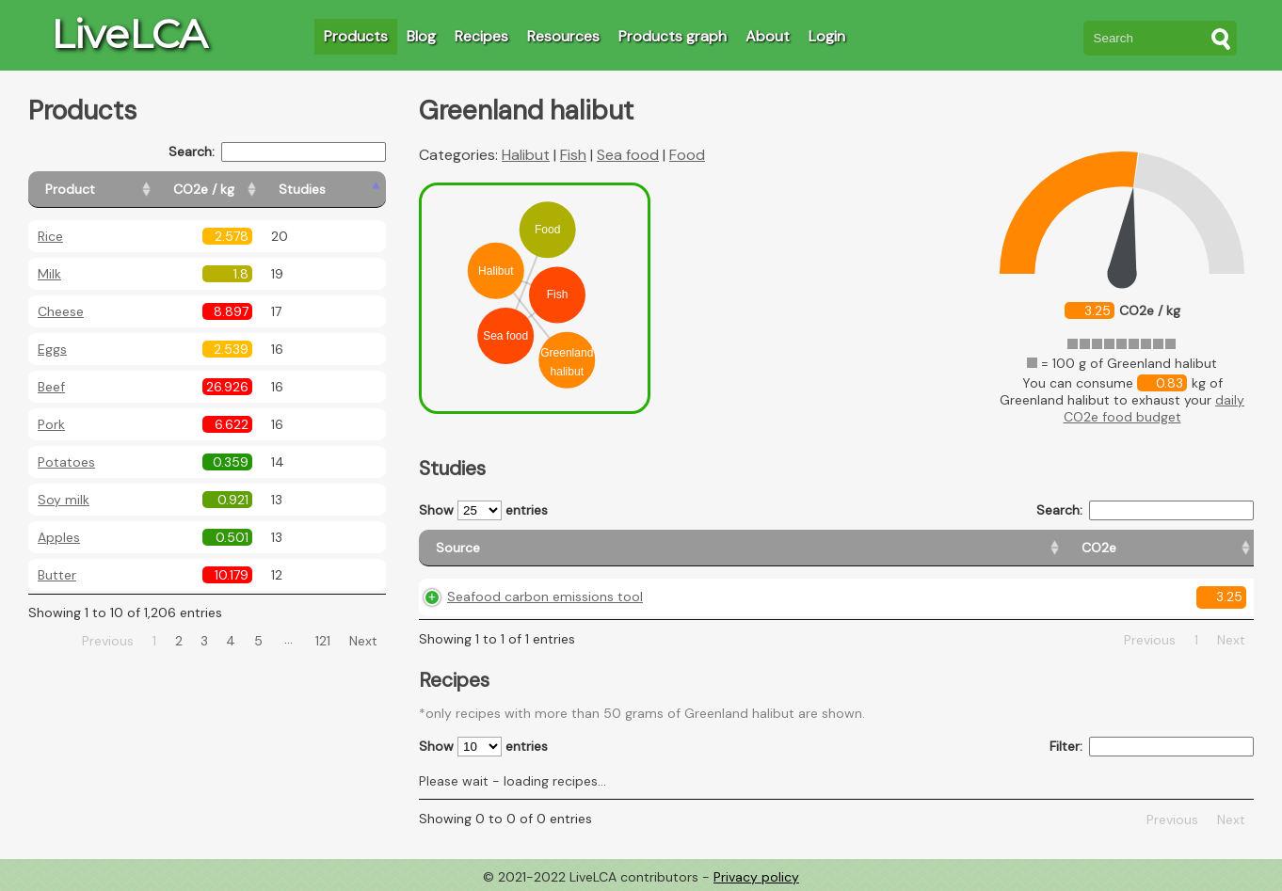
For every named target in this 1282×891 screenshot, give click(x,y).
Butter (57, 574)
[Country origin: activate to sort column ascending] (870, 548)
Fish (573, 155)
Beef (51, 386)
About (767, 36)
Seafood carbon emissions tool (545, 596)
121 (322, 640)
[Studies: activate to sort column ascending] (345, 189)
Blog (421, 36)
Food (687, 155)
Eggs (52, 349)
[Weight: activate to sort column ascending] (1208, 548)
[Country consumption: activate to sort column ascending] (1053, 548)
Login (827, 36)
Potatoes (66, 461)
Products (356, 36)
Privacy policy (756, 876)
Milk (49, 273)
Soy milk (63, 499)
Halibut (526, 155)
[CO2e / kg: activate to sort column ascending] (251, 189)
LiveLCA (129, 33)
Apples (59, 537)
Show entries (483, 510)
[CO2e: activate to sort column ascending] (751, 548)
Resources (563, 36)
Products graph (672, 36)
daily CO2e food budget (1154, 408)
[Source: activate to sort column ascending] (564, 548)
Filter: (1152, 746)
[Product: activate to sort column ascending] (113, 189)
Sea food (628, 155)
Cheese (61, 311)
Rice (50, 236)
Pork (51, 424)
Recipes (481, 36)
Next (363, 640)
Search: (277, 152)
